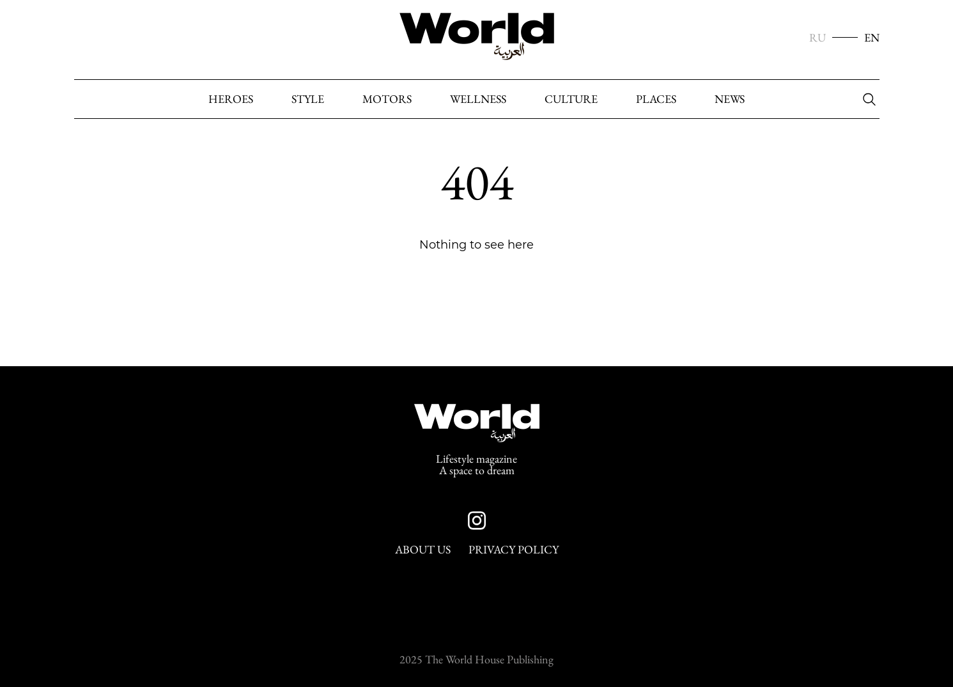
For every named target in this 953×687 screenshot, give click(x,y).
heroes (230, 99)
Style (307, 99)
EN (871, 37)
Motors (387, 99)
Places (656, 99)
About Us (423, 549)
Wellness (478, 99)
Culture (571, 99)
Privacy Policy (514, 549)
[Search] (866, 99)
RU (817, 37)
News (730, 99)
